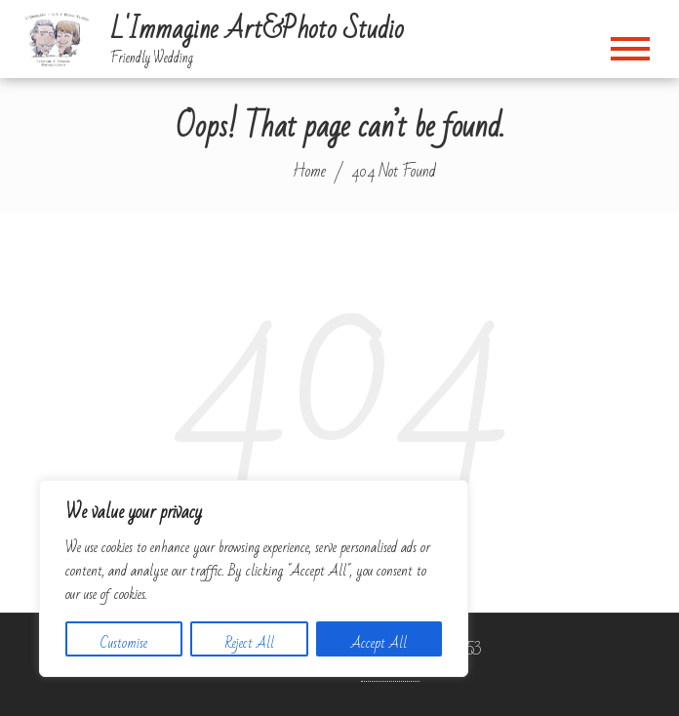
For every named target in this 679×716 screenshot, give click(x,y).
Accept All (379, 642)
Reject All (249, 642)
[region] (253, 578)
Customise (123, 642)
